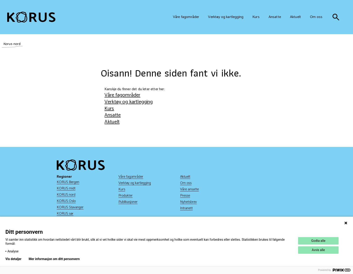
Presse (185, 196)
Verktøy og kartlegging (128, 102)
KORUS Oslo (66, 201)
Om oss (186, 183)
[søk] (335, 17)
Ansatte (112, 115)
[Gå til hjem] (31, 17)
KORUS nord (66, 195)
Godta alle (318, 241)
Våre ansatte (189, 189)
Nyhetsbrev (188, 202)
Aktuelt (112, 122)
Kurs (109, 108)
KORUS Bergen (68, 182)
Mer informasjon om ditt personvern (54, 259)
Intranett (186, 208)
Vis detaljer (13, 259)
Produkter (125, 196)
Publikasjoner (128, 202)
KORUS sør (65, 214)
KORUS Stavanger (70, 207)
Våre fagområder (122, 95)
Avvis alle (318, 250)
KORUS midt (66, 188)
